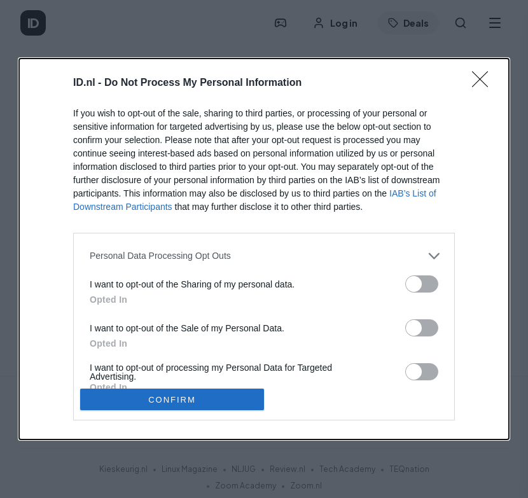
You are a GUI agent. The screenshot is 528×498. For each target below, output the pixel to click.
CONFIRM (172, 400)
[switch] (421, 284)
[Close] (484, 83)
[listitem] (264, 256)
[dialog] (264, 249)
